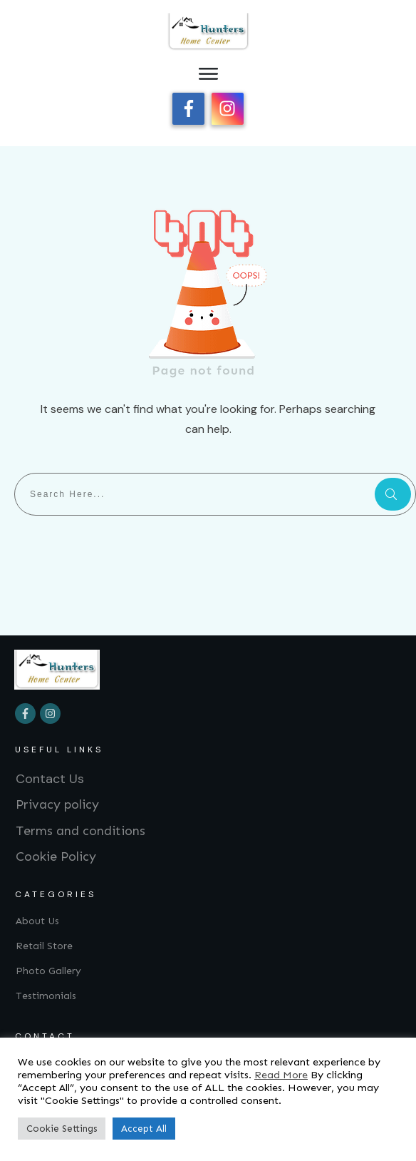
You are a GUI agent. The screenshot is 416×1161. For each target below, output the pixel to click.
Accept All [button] (144, 1128)
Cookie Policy (56, 856)
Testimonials (46, 996)
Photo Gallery (48, 971)
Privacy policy (57, 804)
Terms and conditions (80, 831)
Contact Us (50, 778)
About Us (37, 921)
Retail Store (44, 946)
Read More (281, 1074)
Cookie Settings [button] (61, 1128)
